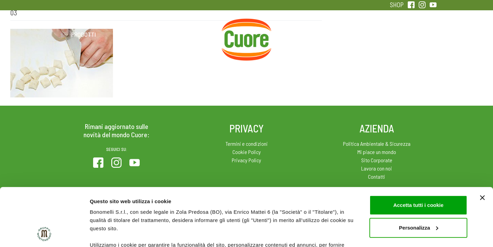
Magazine (300, 34)
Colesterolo (137, 34)
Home (246, 27)
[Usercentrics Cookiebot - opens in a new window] (44, 233)
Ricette (192, 34)
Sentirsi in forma (409, 34)
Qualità (355, 34)
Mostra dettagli (108, 233)
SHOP (397, 5)
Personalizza (418, 173)
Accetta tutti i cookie (418, 151)
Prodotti (83, 34)
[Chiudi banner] (482, 143)
